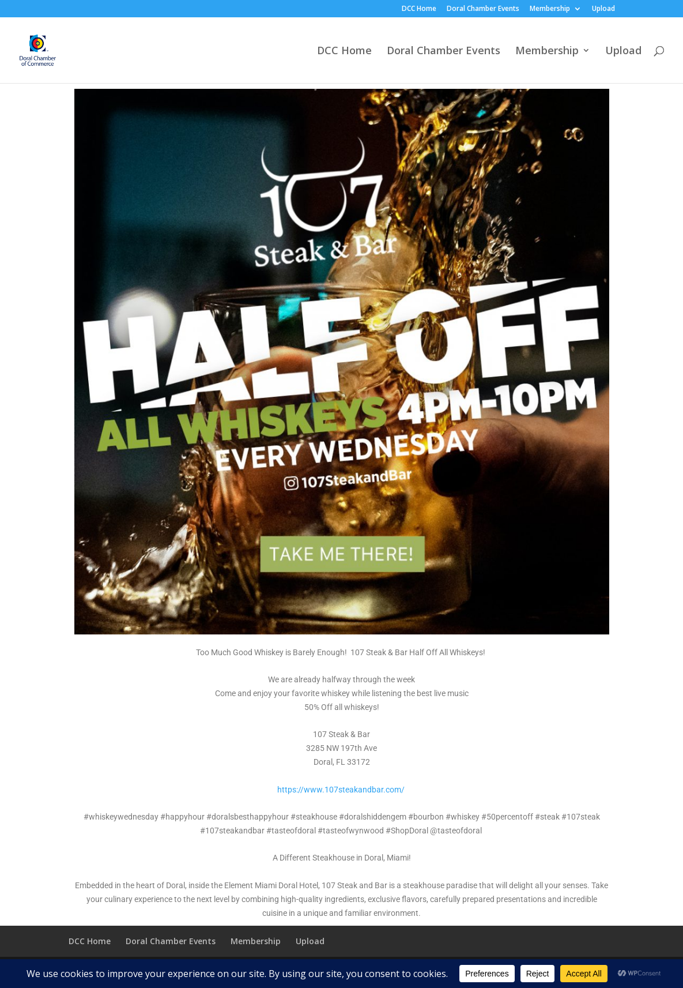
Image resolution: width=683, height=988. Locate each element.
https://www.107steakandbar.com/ (341, 789)
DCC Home (419, 9)
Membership (550, 9)
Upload (603, 9)
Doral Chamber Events (483, 9)
